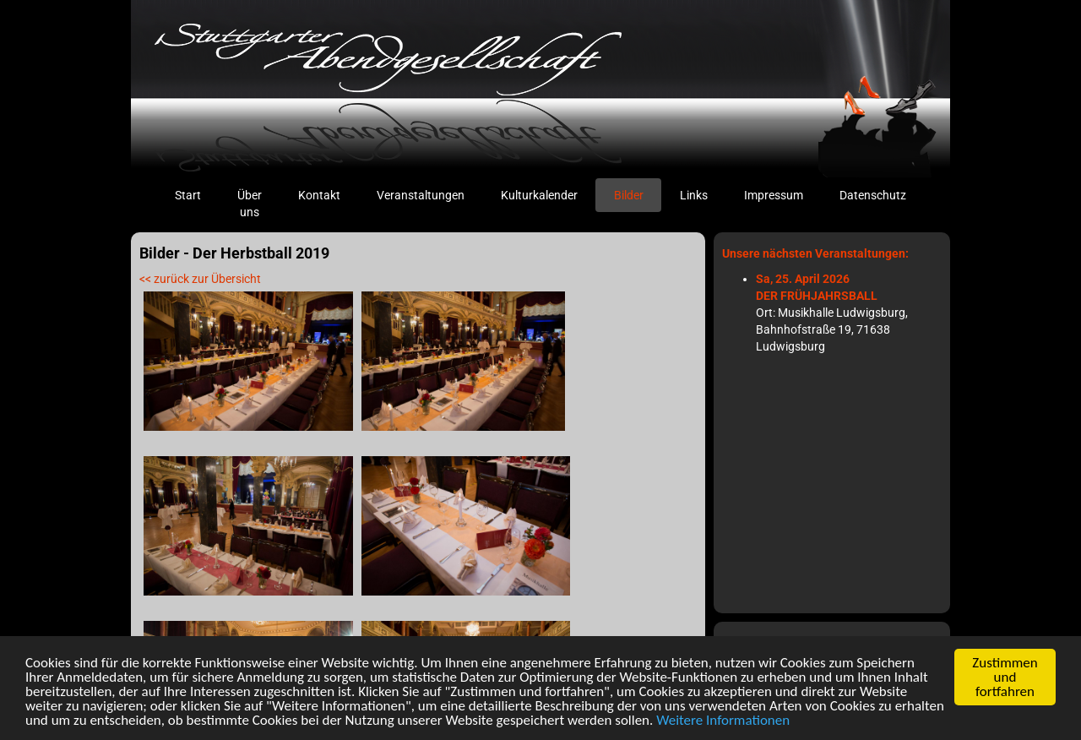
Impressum (773, 195)
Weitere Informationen (723, 721)
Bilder (629, 195)
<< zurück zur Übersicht (200, 279)
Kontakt (319, 195)
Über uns (249, 203)
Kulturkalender (539, 195)
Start (197, 194)
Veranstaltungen (420, 195)
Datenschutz (872, 195)
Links (694, 195)
